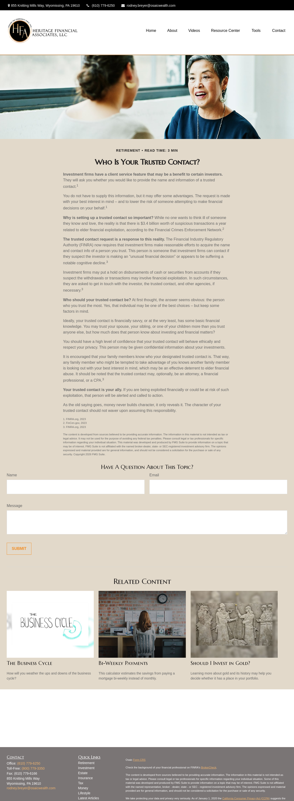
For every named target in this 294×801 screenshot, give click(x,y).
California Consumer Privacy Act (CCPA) (246, 798)
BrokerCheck (208, 767)
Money (83, 788)
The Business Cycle (29, 663)
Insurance (85, 778)
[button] (151, 31)
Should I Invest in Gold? (220, 663)
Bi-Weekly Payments (123, 663)
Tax (80, 783)
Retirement (86, 763)
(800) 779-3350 (33, 768)
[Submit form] (19, 549)
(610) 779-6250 (100, 5)
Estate (83, 773)
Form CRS (139, 759)
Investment (86, 768)
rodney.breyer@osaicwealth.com (148, 5)
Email (154, 475)
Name (12, 475)
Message (14, 506)
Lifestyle (84, 793)
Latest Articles (88, 798)
